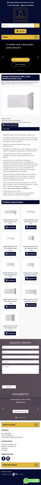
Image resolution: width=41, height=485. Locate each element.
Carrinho (20, 31)
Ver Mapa (4, 450)
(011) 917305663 (28, 5)
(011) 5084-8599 (14, 5)
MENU (5, 37)
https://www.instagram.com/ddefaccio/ (19, 188)
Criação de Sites (6, 474)
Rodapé (7, 82)
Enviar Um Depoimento (20, 411)
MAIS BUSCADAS (10, 465)
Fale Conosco (20, 64)
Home (2, 82)
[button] (3, 57)
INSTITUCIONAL (9, 425)
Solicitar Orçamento (11, 125)
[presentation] (16, 379)
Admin (21, 474)
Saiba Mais (20, 60)
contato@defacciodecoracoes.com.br (21, 2)
